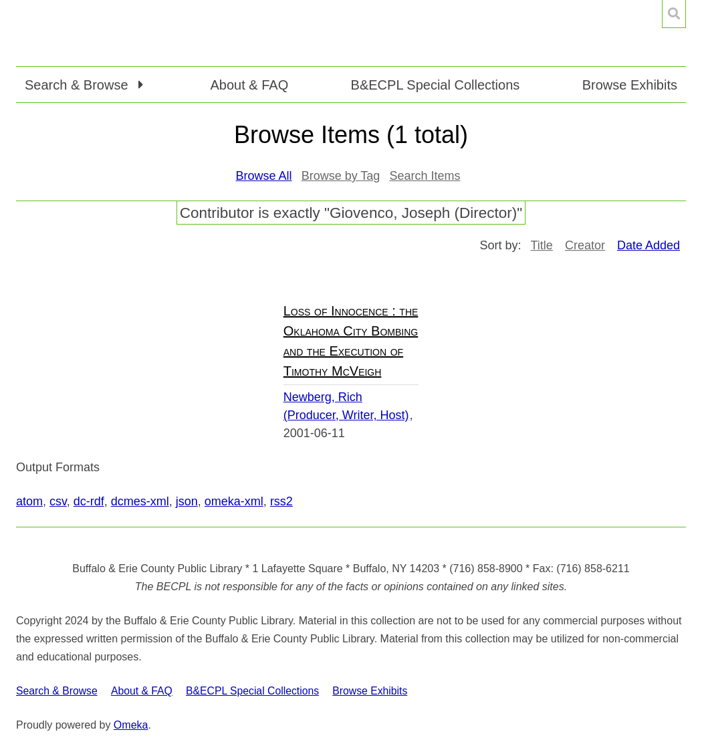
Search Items (424, 175)
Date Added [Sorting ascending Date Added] (648, 245)
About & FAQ (249, 85)
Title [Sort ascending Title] (542, 245)
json (187, 501)
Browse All (264, 175)
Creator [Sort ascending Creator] (585, 245)
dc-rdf (89, 501)
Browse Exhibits (629, 85)
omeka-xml (234, 501)
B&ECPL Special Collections (435, 85)
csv (58, 501)
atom (29, 501)
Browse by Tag (341, 175)
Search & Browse (57, 691)
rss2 (281, 501)
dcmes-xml (140, 501)
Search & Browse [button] (78, 85)
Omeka (131, 725)
